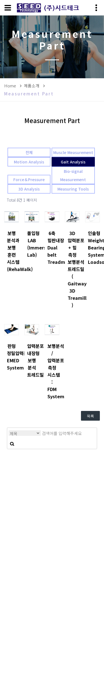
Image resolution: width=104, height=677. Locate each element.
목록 (90, 416)
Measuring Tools (73, 189)
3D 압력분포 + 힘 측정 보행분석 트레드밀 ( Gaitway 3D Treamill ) (72, 269)
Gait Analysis (73, 162)
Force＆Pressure (29, 179)
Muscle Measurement (73, 152)
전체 (29, 152)
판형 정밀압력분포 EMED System (11, 357)
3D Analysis (29, 189)
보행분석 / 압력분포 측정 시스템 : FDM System (52, 371)
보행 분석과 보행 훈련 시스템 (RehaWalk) (11, 251)
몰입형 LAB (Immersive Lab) (31, 244)
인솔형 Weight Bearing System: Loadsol (92, 247)
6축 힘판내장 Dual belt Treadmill (52, 247)
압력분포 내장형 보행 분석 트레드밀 (31, 360)
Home (10, 85)
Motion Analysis (29, 162)
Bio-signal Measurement (73, 175)
